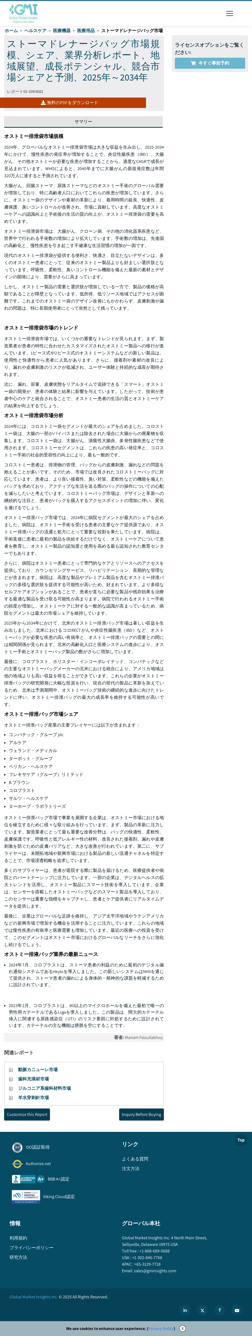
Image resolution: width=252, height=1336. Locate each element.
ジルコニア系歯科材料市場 (44, 1088)
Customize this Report (27, 1114)
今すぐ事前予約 (210, 63)
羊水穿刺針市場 (33, 1098)
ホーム (11, 31)
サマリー (83, 121)
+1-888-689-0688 (154, 1251)
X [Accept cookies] (182, 1328)
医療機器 (62, 31)
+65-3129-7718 (147, 1264)
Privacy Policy (161, 1328)
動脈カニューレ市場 (38, 1069)
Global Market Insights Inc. (34, 1297)
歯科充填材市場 (33, 1079)
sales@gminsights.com (154, 1271)
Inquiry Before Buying (141, 1114)
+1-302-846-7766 (146, 1257)
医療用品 (86, 31)
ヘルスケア (35, 31)
